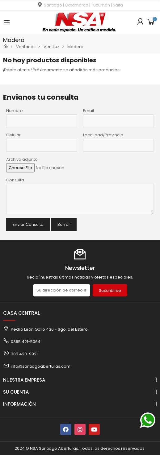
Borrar (63, 224)
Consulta (15, 180)
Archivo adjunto (22, 159)
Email (88, 111)
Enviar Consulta (28, 224)
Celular (13, 135)
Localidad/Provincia (103, 135)
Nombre (14, 111)
